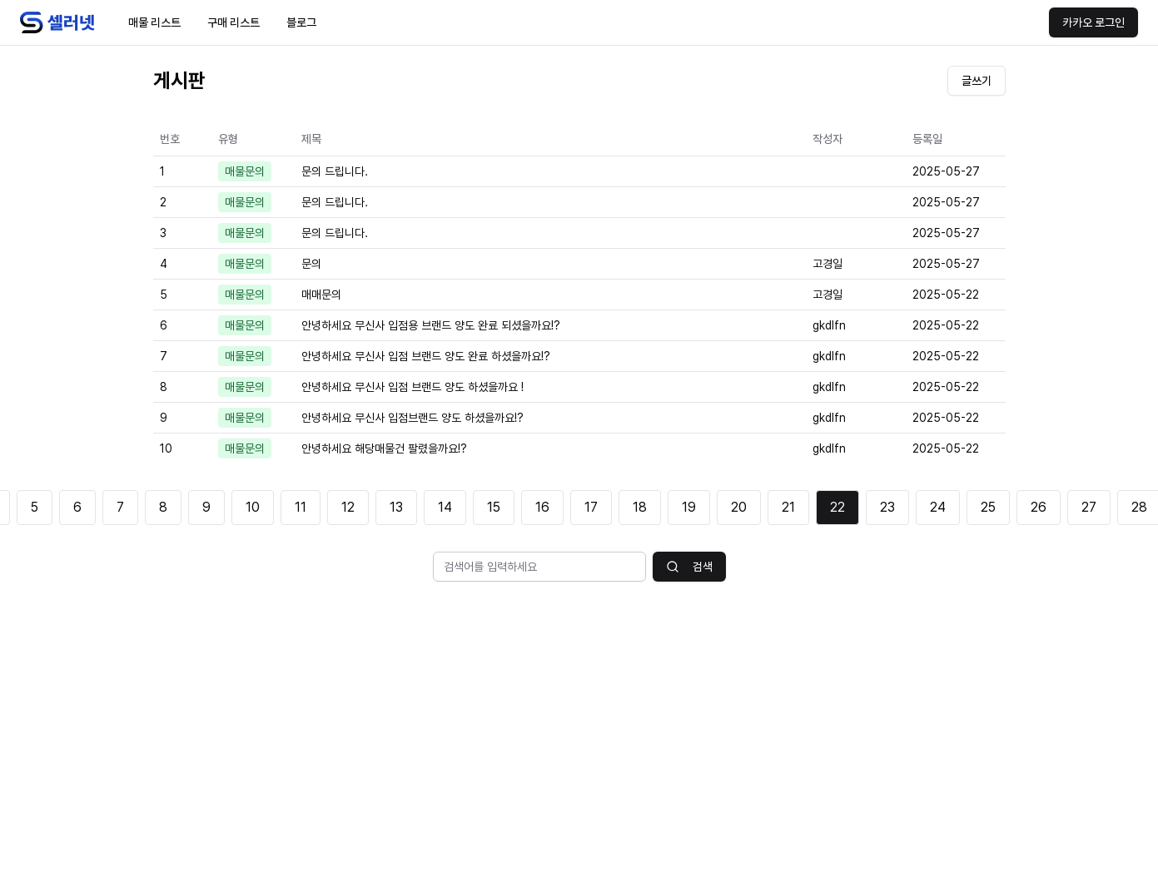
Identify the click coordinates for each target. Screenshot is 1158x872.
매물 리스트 (154, 22)
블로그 (301, 22)
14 (445, 507)
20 (739, 507)
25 (988, 507)
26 (1038, 507)
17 (591, 507)
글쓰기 (977, 80)
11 (300, 507)
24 (938, 507)
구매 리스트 (233, 22)
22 (837, 507)
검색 (689, 566)
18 (640, 507)
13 (396, 507)
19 (689, 507)
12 (348, 507)
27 (1088, 507)
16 (542, 507)
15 (493, 507)
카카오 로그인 (1093, 22)
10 (253, 507)
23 (887, 507)
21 (788, 507)
